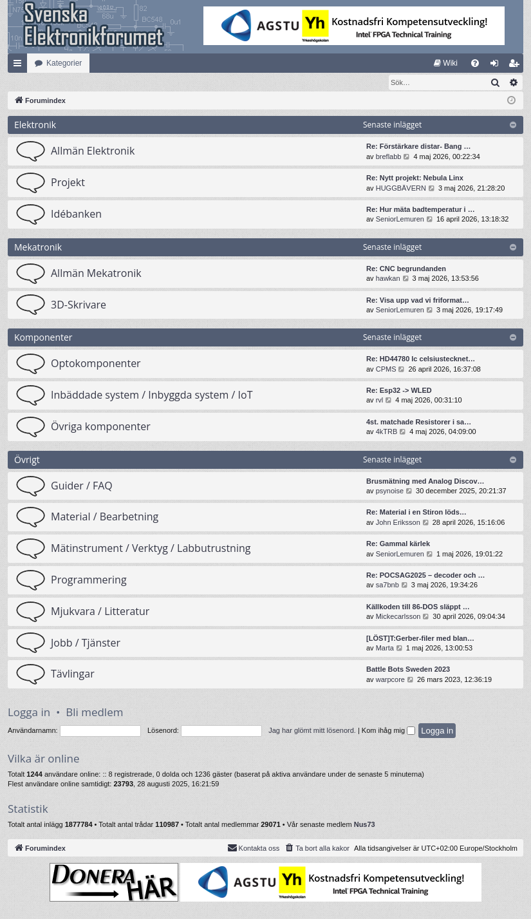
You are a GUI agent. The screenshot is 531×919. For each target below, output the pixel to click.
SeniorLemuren (400, 219)
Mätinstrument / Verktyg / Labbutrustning (150, 549)
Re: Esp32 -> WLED (399, 391)
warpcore (390, 680)
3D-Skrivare (78, 305)
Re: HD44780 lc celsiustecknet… (420, 359)
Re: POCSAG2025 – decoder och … (425, 576)
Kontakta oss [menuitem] (253, 848)
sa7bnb (387, 585)
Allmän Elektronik (93, 151)
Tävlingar (73, 674)
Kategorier (64, 63)
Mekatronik (38, 248)
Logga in (29, 712)
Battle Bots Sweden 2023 (408, 670)
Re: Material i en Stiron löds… (416, 512)
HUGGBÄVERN (401, 189)
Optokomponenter (96, 364)
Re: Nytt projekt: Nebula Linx (414, 178)
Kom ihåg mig (388, 731)
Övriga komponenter (101, 427)
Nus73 (364, 825)
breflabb (389, 157)
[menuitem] (445, 63)
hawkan (388, 279)
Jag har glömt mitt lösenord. (312, 731)
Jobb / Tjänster (85, 643)
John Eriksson (398, 523)
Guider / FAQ (82, 486)
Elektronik (35, 125)
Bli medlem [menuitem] (516, 66)
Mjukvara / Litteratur (100, 612)
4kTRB (387, 432)
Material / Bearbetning (104, 517)
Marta (385, 648)
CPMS (386, 370)
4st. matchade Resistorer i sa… (418, 422)
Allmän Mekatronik (96, 274)
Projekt (68, 183)
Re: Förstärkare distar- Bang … (418, 147)
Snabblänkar (20, 66)
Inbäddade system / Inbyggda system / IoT (151, 395)
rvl (380, 400)
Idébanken (76, 214)
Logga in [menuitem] (497, 66)
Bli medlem (94, 712)
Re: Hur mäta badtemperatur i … (420, 210)
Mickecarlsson (398, 617)
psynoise (390, 491)
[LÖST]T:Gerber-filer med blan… (420, 639)
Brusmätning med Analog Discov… (425, 482)
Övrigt (27, 460)
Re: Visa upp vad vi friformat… (417, 301)
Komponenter (43, 338)
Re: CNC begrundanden (406, 269)
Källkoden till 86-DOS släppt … (418, 607)
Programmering (89, 580)
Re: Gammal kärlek (398, 544)
